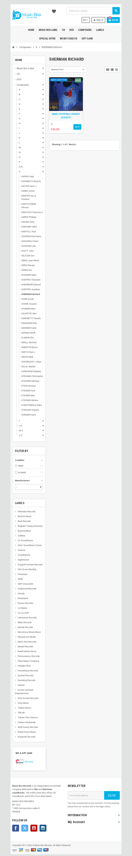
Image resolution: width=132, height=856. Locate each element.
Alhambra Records (20, 504)
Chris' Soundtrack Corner (23, 538)
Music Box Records (20, 635)
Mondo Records (19, 620)
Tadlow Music (18, 701)
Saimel (14, 678)
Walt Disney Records (21, 720)
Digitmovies (17, 553)
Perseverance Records (22, 649)
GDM (13, 572)
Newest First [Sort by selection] (55, 69)
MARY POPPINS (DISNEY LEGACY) (66, 120)
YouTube (27, 821)
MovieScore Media (20, 630)
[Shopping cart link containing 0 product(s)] (119, 20)
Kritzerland (16, 591)
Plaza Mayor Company (22, 654)
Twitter (18, 821)
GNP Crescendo (19, 577)
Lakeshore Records (20, 610)
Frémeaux (16, 567)
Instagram (36, 821)
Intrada (14, 586)
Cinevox (15, 543)
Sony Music (17, 696)
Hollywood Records (20, 581)
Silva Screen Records (21, 691)
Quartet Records (19, 668)
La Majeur (16, 601)
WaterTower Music (20, 725)
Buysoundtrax (18, 524)
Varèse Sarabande (20, 715)
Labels (13, 496)
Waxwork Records (20, 730)
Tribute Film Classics (21, 710)
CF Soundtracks (19, 533)
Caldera (15, 528)
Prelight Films (18, 659)
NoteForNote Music (20, 644)
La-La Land (16, 606)
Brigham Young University (23, 519)
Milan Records (18, 615)
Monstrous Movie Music (23, 625)
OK (117, 788)
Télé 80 (14, 705)
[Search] (95, 10)
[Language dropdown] (91, 20)
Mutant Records (19, 639)
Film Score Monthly (20, 562)
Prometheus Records (21, 663)
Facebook (9, 821)
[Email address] (88, 788)
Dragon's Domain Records (23, 557)
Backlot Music (18, 509)
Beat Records (17, 514)
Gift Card (22, 755)
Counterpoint (17, 548)
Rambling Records (20, 673)
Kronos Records (19, 596)
